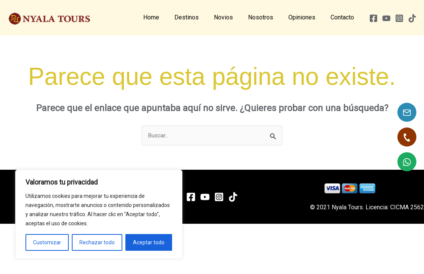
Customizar (47, 242)
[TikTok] (412, 18)
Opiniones (306, 17)
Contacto (344, 17)
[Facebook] (373, 18)
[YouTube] (386, 18)
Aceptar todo (149, 242)
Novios (234, 17)
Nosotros (268, 17)
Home (168, 17)
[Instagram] (399, 18)
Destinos (200, 17)
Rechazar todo (97, 242)
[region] (98, 214)
